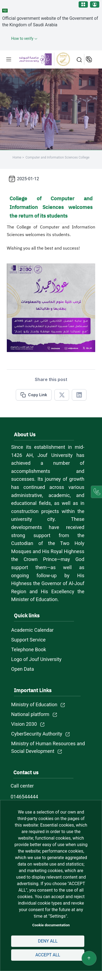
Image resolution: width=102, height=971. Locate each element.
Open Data (22, 669)
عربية (89, 59)
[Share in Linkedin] (79, 395)
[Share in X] (61, 395)
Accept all (47, 954)
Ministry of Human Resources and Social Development (48, 747)
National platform (30, 714)
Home (17, 157)
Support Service (28, 640)
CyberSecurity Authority (36, 734)
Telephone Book (28, 649)
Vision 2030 (24, 724)
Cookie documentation (51, 925)
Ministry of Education (34, 704)
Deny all (47, 941)
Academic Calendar (32, 630)
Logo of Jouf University (36, 659)
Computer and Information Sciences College (57, 157)
